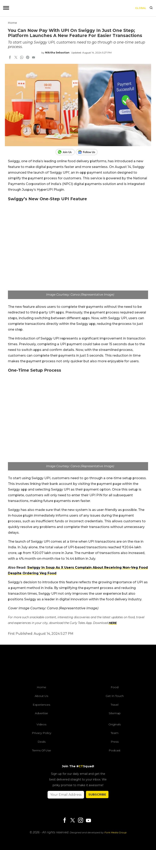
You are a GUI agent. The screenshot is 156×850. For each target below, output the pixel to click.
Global (140, 8)
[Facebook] (64, 821)
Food (114, 687)
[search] (151, 8)
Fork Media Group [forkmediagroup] (115, 832)
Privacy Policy (41, 733)
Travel (114, 704)
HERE (113, 623)
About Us (41, 696)
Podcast (114, 750)
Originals (114, 724)
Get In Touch (115, 696)
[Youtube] (88, 820)
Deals (42, 741)
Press (115, 741)
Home (12, 23)
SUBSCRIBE (97, 794)
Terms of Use (41, 750)
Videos (41, 724)
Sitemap (115, 713)
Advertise (41, 713)
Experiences (41, 704)
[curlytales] (78, 666)
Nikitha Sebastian (57, 52)
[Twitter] (72, 821)
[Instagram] (80, 821)
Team (114, 733)
